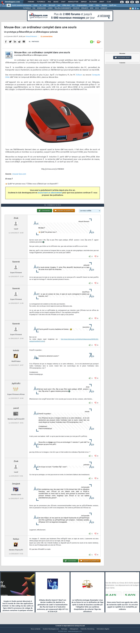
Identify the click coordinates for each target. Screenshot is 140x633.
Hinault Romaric (31, 38)
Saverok (16, 266)
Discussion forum (122, 58)
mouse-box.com (19, 175)
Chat (63, 2)
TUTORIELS (27, 8)
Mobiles (104, 5)
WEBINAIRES (41, 8)
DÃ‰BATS (84, 8)
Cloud (35, 5)
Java (58, 5)
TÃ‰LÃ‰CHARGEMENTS (62, 8)
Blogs (55, 2)
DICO (97, 8)
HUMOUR (104, 8)
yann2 (16, 412)
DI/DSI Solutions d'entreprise (21, 5)
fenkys (16, 543)
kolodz (16, 355)
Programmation (82, 5)
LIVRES (50, 8)
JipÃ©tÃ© (16, 388)
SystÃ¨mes (112, 5)
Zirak (16, 222)
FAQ (49, 2)
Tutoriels (41, 2)
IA (40, 5)
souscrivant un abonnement (50, 194)
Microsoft (52, 5)
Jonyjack (16, 488)
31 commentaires (46, 38)
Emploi (84, 2)
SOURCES (76, 8)
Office (97, 5)
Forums (31, 2)
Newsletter (73, 2)
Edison (79, 76)
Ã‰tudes (93, 2)
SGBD (91, 5)
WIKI (91, 8)
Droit (101, 2)
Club (109, 2)
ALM (44, 5)
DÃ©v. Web (66, 5)
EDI (73, 5)
